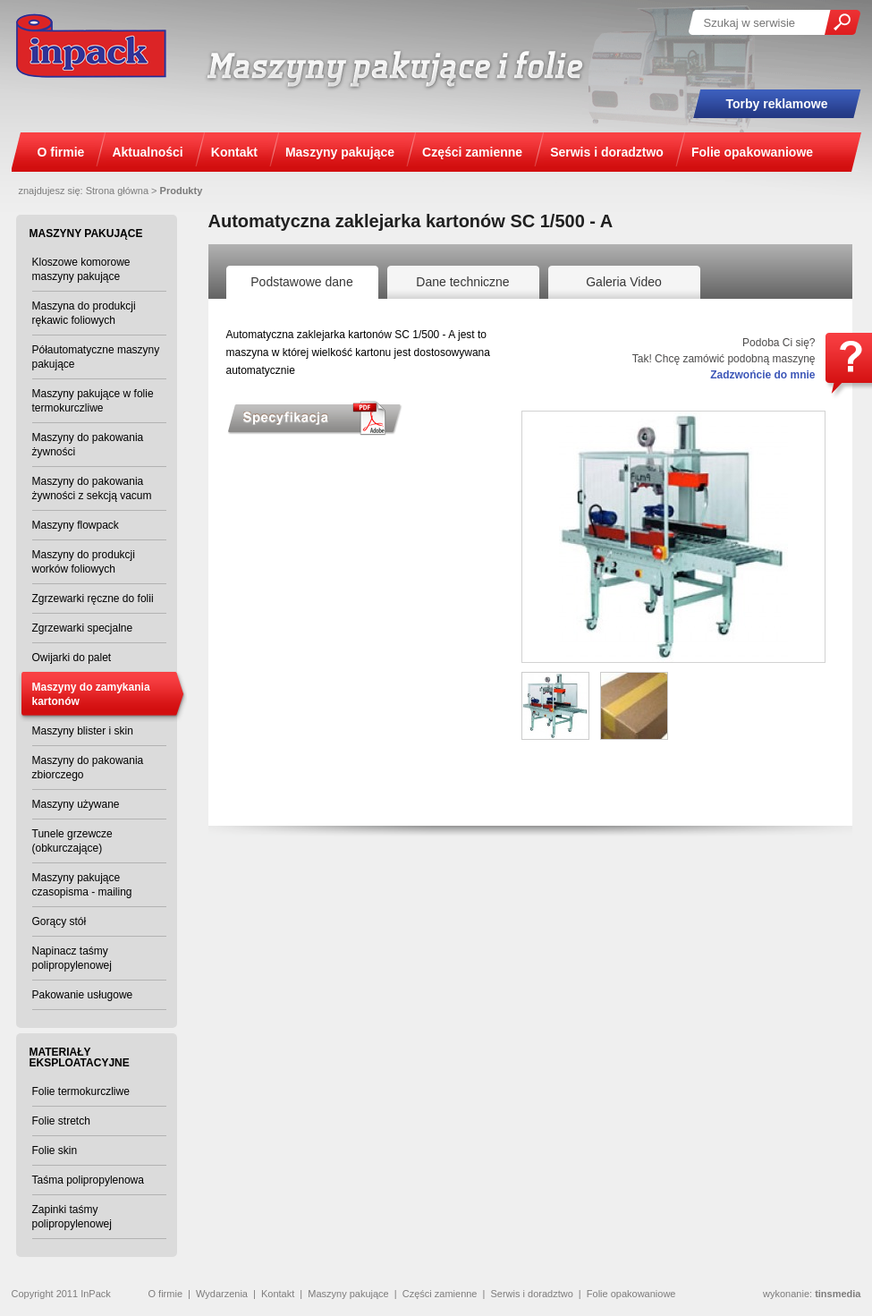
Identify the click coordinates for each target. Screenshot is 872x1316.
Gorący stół (59, 921)
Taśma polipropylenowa (88, 1180)
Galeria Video (624, 282)
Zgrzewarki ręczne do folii (93, 598)
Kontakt (277, 1293)
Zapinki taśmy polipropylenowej (72, 1216)
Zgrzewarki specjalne (82, 628)
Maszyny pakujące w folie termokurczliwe (93, 400)
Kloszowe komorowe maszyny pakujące (81, 269)
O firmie (165, 1293)
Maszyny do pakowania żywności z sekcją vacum (92, 488)
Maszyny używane (76, 804)
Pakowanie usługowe (82, 995)
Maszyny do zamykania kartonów (91, 694)
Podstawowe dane (301, 282)
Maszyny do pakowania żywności (88, 444)
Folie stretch (61, 1121)
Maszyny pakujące (348, 1293)
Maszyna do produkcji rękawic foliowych (84, 313)
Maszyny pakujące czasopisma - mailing (82, 884)
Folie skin (55, 1150)
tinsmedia (837, 1293)
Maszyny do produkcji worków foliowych (83, 561)
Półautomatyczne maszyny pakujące (96, 357)
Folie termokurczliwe (81, 1091)
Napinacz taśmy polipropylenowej (72, 958)
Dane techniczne (462, 282)
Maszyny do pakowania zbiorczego (88, 767)
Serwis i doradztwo (531, 1293)
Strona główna (117, 190)
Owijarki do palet (72, 657)
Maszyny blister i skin (82, 731)
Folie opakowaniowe (631, 1293)
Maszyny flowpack (75, 525)
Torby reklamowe (776, 104)
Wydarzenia (222, 1293)
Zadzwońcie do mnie (762, 375)
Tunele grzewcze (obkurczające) (72, 841)
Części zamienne (440, 1293)
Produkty (181, 190)
